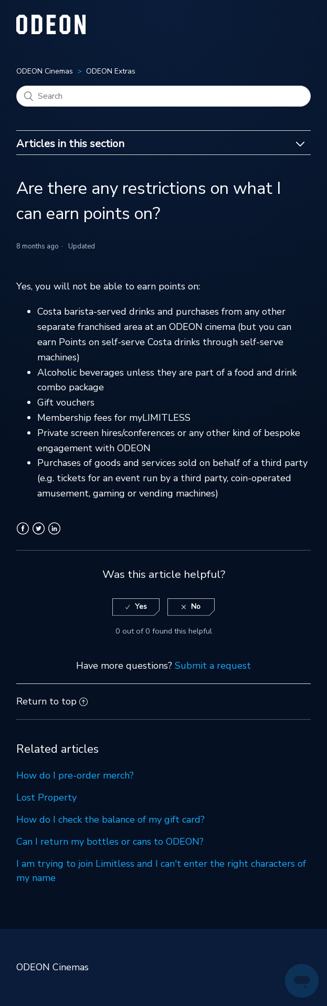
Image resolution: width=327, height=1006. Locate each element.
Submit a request (213, 665)
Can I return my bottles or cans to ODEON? (110, 841)
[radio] (136, 607)
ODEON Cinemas (44, 71)
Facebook (22, 534)
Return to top (52, 701)
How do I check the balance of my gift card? (110, 819)
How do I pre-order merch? (75, 775)
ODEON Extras (110, 71)
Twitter (38, 534)
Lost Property (46, 797)
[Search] (163, 96)
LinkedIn (54, 534)
